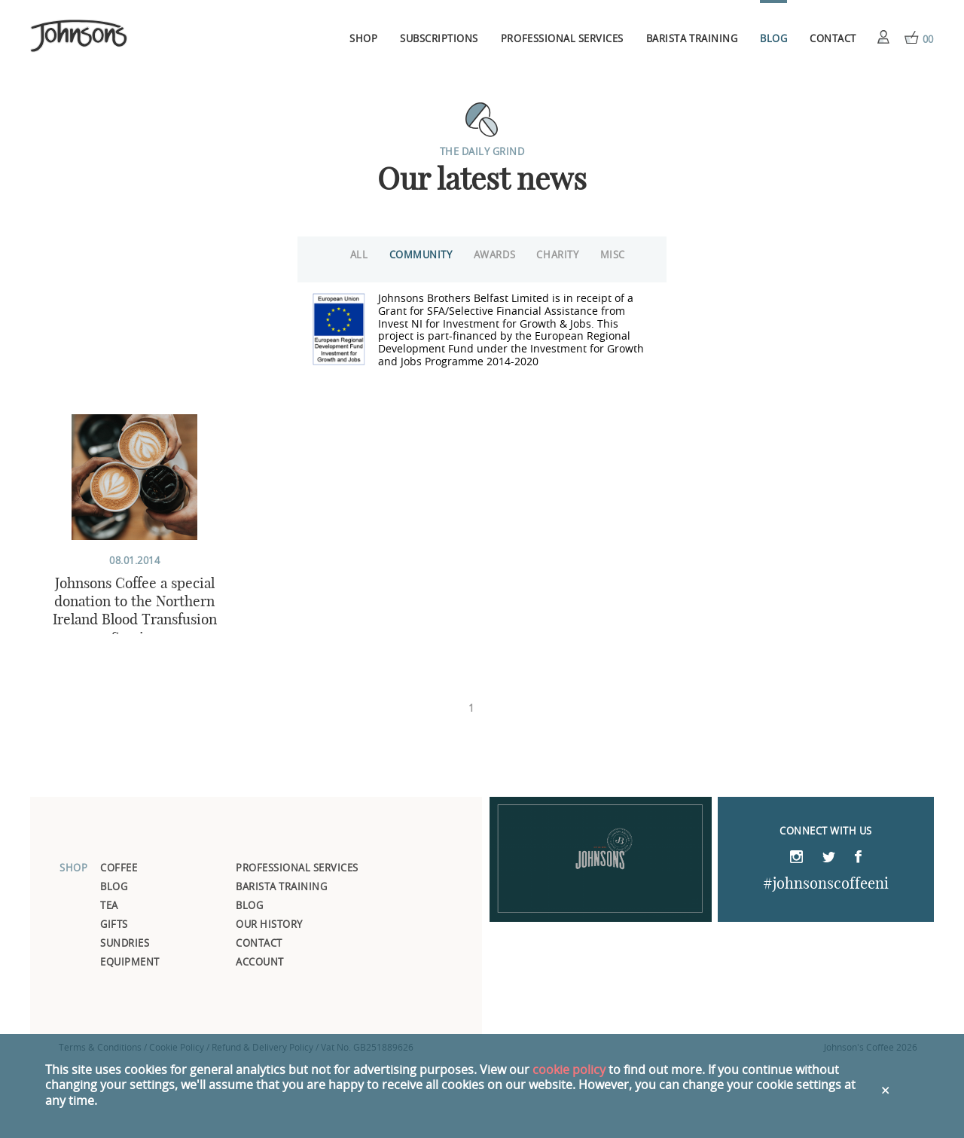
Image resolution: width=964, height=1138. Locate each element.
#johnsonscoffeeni (826, 960)
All (336, 256)
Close (886, 1086)
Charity (561, 256)
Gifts (114, 1002)
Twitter (828, 935)
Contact (833, 39)
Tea (109, 983)
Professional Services (562, 39)
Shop (363, 39)
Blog (773, 39)
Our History (269, 1002)
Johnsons (79, 37)
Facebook (858, 933)
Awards (489, 256)
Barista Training (691, 39)
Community (406, 256)
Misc (624, 256)
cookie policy (569, 1070)
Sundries (124, 1021)
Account (883, 37)
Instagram (796, 933)
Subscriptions (439, 39)
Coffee (118, 945)
